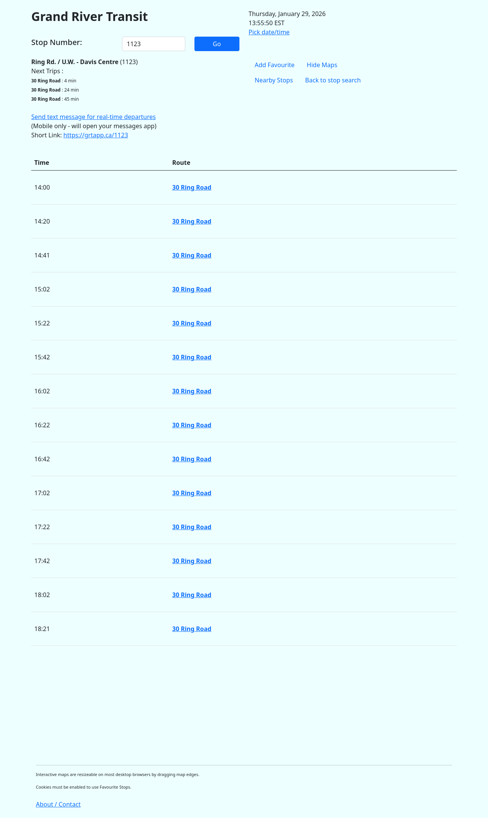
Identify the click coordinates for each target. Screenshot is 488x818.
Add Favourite (275, 65)
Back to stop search (333, 80)
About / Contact (58, 804)
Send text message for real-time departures (93, 117)
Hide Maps (322, 65)
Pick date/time (269, 32)
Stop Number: (56, 42)
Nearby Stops (274, 80)
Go (217, 44)
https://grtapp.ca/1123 (95, 135)
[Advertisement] (244, 705)
